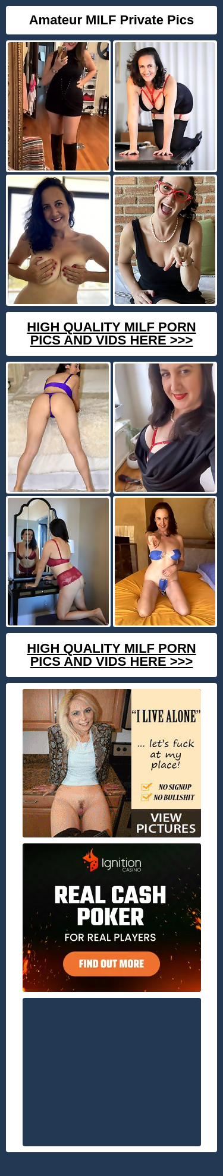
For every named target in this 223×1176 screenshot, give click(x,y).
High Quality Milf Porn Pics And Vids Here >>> (111, 333)
